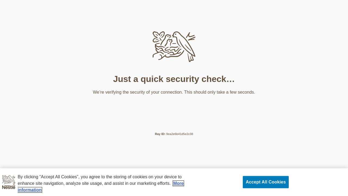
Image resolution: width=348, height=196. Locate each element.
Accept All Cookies (266, 182)
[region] (174, 182)
